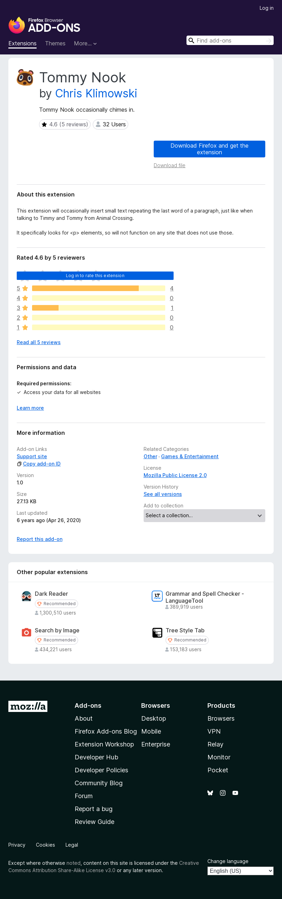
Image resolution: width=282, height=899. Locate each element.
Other (150, 456)
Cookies (45, 845)
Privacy (16, 845)
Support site (32, 456)
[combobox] (230, 40)
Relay (215, 744)
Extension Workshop (104, 744)
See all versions (163, 494)
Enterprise (155, 744)
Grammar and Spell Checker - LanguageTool (205, 597)
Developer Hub (96, 757)
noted (74, 863)
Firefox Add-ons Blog (106, 731)
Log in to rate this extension (95, 275)
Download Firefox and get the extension (209, 149)
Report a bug (94, 808)
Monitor (218, 757)
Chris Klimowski (96, 93)
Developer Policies (101, 770)
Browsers (221, 718)
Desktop (153, 718)
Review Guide (94, 821)
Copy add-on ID (39, 464)
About (84, 718)
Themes (55, 43)
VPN (214, 731)
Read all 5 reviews (39, 342)
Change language (228, 861)
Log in (267, 8)
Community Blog (99, 783)
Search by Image (57, 630)
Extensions (22, 43)
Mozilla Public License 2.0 (175, 475)
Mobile (151, 731)
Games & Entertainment (190, 456)
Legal (72, 845)
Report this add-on (39, 539)
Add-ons (88, 705)
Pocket (217, 770)
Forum (84, 796)
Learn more (30, 408)
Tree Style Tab (185, 630)
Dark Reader (51, 593)
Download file (169, 165)
